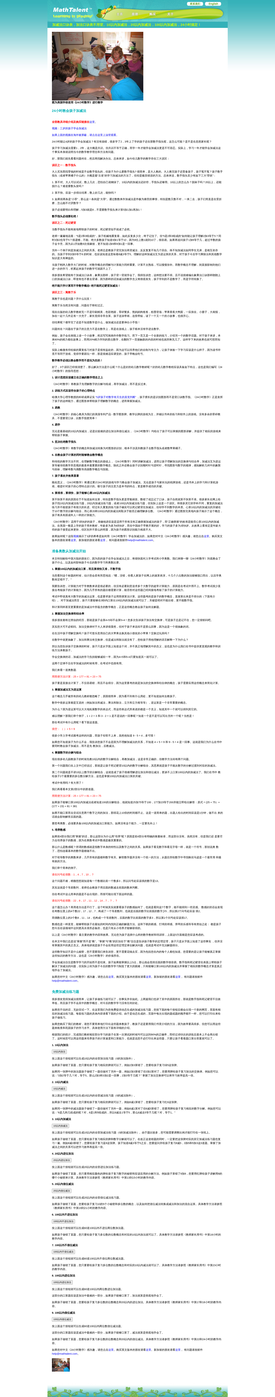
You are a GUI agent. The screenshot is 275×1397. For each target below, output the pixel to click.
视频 (76, 536)
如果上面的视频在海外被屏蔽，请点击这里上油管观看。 (85, 135)
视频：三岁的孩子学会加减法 (69, 128)
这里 (92, 122)
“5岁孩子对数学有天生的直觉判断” (115, 397)
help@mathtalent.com (140, 540)
